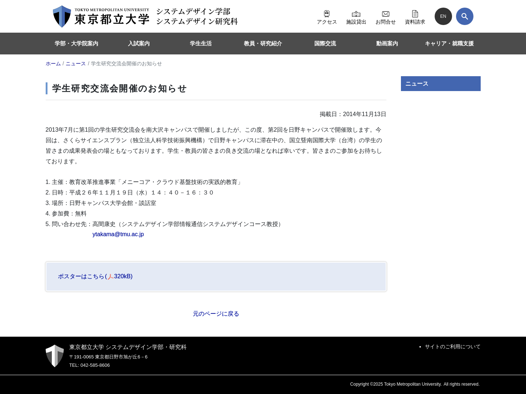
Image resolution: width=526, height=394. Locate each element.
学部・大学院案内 (76, 43)
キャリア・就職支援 (449, 43)
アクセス (327, 16)
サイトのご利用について (453, 346)
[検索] (464, 16)
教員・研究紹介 (263, 43)
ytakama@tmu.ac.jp (118, 234)
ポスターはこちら (95, 276)
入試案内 (139, 43)
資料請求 (415, 16)
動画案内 (387, 43)
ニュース (416, 84)
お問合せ (386, 16)
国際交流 (325, 43)
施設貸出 (356, 16)
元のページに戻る (216, 314)
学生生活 (201, 43)
